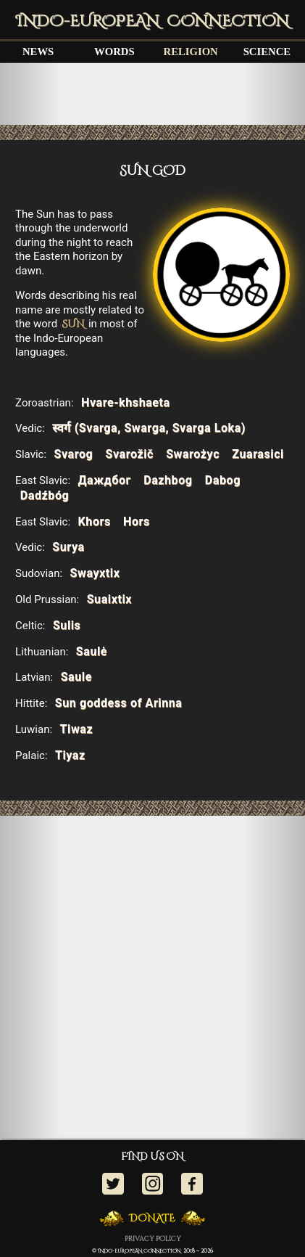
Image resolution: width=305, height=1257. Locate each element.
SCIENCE (267, 51)
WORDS (114, 51)
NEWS (38, 51)
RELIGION (191, 51)
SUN (73, 324)
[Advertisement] (152, 93)
